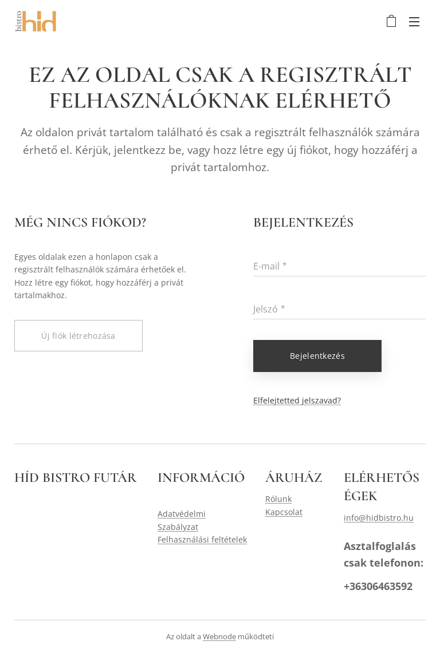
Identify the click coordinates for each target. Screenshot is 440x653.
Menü (414, 21)
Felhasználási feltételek (202, 539)
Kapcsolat (283, 511)
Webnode (219, 636)
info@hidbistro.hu (379, 517)
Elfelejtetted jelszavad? (297, 399)
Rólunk (278, 498)
